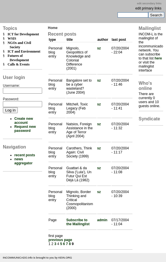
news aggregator (23, 161)
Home (53, 28)
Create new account (23, 121)
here (158, 58)
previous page (60, 240)
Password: (11, 99)
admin (102, 220)
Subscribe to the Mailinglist (77, 222)
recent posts (24, 155)
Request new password (25, 129)
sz (99, 48)
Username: (11, 86)
